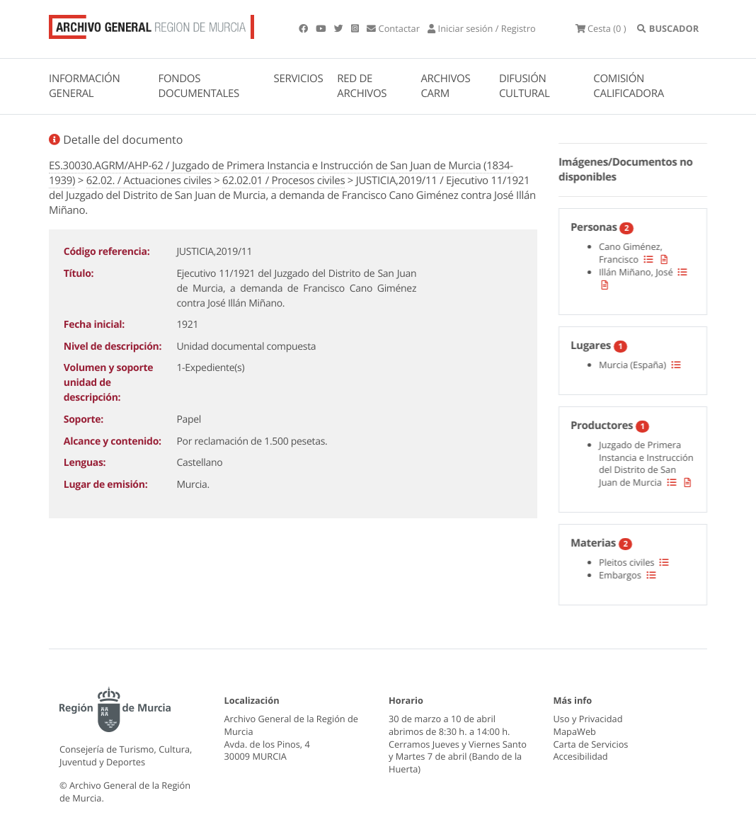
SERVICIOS (298, 79)
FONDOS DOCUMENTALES (198, 86)
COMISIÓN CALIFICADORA (628, 86)
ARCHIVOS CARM (445, 86)
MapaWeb (575, 731)
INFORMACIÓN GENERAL (84, 86)
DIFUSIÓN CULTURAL (524, 86)
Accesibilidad (581, 756)
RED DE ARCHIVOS (361, 86)
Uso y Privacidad (588, 718)
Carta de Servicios (591, 744)
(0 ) (600, 28)
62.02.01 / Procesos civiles (283, 180)
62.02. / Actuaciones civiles (149, 180)
